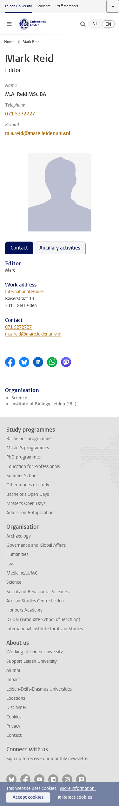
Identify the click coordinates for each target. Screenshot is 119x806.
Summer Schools (22, 476)
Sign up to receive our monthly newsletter (47, 759)
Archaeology (18, 536)
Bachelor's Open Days (27, 494)
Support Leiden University (31, 661)
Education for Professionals (33, 467)
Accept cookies (28, 797)
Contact (14, 735)
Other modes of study (27, 485)
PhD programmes (23, 457)
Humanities (17, 554)
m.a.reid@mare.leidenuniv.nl (37, 133)
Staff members (67, 6)
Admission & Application (30, 513)
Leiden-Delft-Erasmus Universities (39, 689)
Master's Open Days (25, 504)
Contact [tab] (19, 247)
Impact (13, 680)
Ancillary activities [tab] (59, 247)
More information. (78, 788)
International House (24, 292)
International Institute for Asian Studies (44, 629)
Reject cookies (77, 797)
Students (43, 6)
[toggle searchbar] (83, 24)
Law (10, 564)
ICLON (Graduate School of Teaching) (43, 620)
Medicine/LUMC (21, 573)
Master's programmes (27, 448)
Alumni (13, 671)
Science (19, 398)
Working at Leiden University (34, 652)
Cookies (13, 717)
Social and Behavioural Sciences (37, 592)
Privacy (13, 726)
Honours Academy (24, 610)
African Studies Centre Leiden (35, 601)
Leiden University (18, 6)
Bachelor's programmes (29, 439)
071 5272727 (20, 113)
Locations (15, 698)
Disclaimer (16, 707)
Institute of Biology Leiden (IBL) (43, 404)
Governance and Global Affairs (36, 545)
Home (9, 41)
